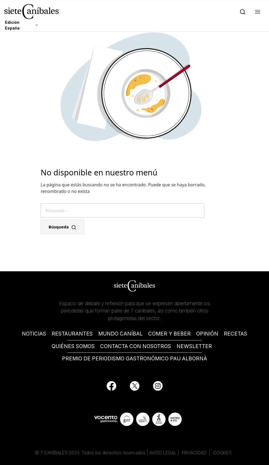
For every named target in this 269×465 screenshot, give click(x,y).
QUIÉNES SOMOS (73, 346)
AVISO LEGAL (163, 452)
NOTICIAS (34, 334)
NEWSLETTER (194, 346)
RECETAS (235, 334)
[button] (256, 11)
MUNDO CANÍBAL (120, 334)
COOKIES (222, 452)
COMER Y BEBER (169, 334)
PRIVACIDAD (195, 452)
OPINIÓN (207, 334)
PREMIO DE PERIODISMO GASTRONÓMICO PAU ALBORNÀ (134, 358)
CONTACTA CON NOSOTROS (135, 346)
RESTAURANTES (72, 334)
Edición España (12, 25)
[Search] (241, 11)
